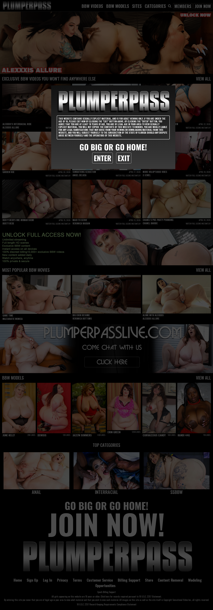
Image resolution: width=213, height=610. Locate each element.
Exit (124, 158)
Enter (102, 158)
